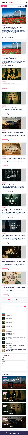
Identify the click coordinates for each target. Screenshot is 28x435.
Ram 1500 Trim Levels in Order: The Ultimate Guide (14, 325)
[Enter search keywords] (14, 307)
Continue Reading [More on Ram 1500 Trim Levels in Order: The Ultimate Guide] (5, 139)
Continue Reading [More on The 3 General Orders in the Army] (5, 88)
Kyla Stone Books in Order (8, 184)
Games (3, 359)
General (4, 25)
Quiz (3, 365)
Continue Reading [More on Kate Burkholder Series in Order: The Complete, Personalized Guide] (5, 242)
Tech (3, 368)
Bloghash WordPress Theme (14, 433)
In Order (3, 363)
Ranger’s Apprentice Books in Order (10, 107)
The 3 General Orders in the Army (10, 83)
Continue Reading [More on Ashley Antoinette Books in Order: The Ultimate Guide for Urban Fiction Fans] (5, 268)
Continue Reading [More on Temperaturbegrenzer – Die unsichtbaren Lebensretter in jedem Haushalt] (5, 63)
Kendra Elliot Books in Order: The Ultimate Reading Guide (15, 337)
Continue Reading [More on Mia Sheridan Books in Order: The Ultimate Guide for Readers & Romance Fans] (5, 165)
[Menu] (26, 2)
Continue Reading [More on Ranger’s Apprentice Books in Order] (5, 113)
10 (16, 299)
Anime (3, 357)
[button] (5, 35)
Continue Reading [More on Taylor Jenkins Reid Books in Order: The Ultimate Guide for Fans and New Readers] (5, 294)
